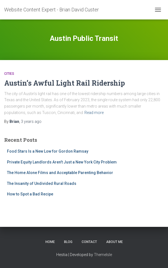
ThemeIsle (103, 254)
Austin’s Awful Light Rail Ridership (64, 83)
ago (31, 121)
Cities (9, 74)
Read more (94, 112)
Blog (68, 242)
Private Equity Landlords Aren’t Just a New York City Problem (62, 162)
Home (50, 242)
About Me (114, 242)
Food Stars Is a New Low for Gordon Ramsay (47, 151)
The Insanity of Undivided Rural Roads (41, 183)
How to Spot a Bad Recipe (30, 194)
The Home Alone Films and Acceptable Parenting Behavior (60, 172)
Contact (89, 242)
